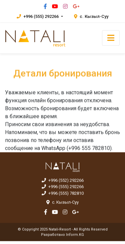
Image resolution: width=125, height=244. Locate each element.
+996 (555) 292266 (63, 186)
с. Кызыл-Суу (91, 16)
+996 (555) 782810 (63, 193)
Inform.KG (75, 235)
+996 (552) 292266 (63, 180)
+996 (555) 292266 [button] (38, 16)
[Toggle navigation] (111, 38)
